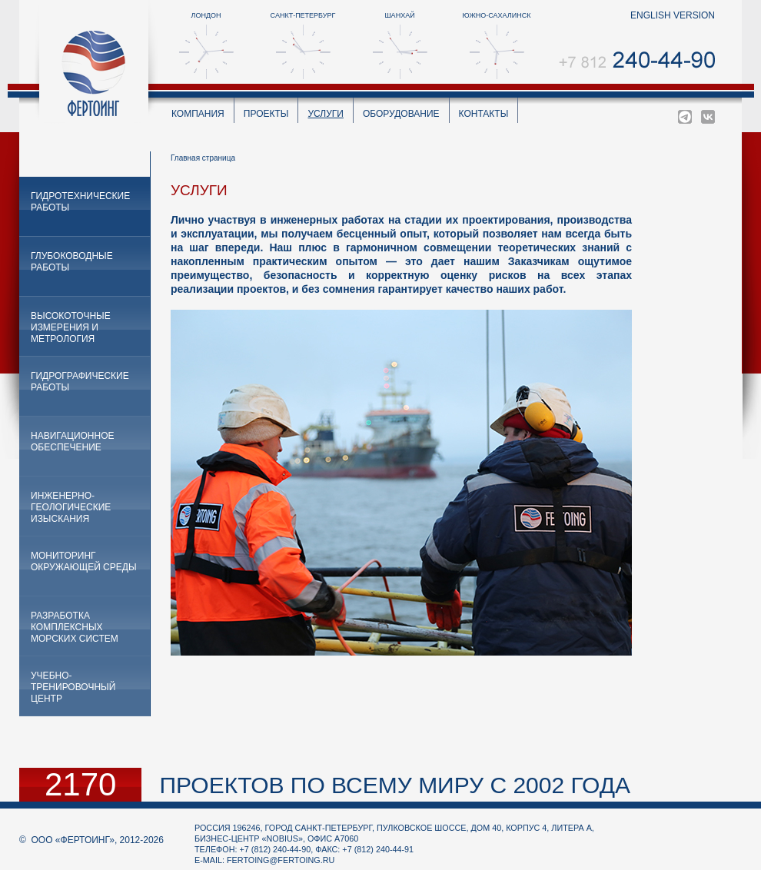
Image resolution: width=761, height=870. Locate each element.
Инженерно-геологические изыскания (71, 507)
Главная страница (203, 158)
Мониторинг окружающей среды (84, 561)
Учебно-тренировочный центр (73, 687)
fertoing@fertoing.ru (280, 860)
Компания (197, 113)
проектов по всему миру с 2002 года (394, 785)
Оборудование (401, 113)
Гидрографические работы (80, 381)
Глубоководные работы (72, 262)
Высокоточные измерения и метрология (71, 327)
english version (672, 15)
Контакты (484, 113)
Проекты (266, 113)
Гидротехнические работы (80, 202)
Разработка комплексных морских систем (74, 627)
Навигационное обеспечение (73, 441)
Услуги (325, 113)
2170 (80, 785)
